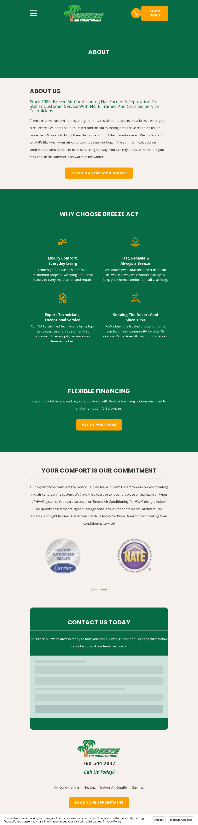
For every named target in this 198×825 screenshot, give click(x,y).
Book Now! (154, 13)
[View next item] (104, 589)
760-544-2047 (99, 763)
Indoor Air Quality (114, 787)
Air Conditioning (66, 787)
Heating (90, 787)
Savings (138, 787)
